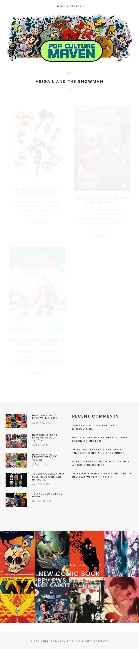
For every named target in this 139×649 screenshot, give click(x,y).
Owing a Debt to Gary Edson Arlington (100, 439)
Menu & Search (70, 6)
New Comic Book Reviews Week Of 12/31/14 (36, 340)
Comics (84, 565)
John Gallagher (85, 449)
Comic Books (69, 565)
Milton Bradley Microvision (93, 427)
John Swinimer (84, 473)
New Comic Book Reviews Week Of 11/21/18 (102, 475)
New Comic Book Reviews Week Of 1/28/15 (101, 196)
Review (96, 565)
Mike (76, 461)
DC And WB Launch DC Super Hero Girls (37, 188)
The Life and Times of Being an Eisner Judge (99, 451)
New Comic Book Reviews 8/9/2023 (69, 577)
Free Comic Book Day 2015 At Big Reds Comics (101, 463)
